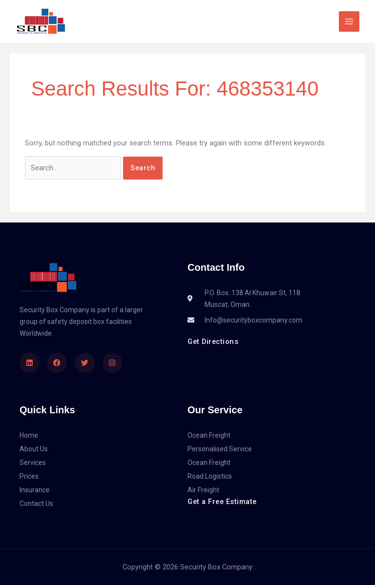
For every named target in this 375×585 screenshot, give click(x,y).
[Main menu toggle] (349, 21)
